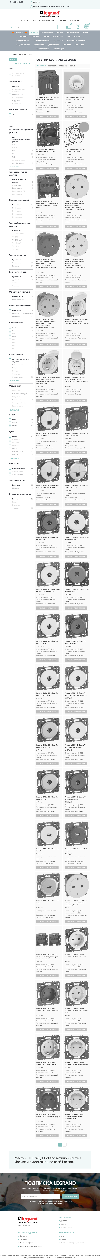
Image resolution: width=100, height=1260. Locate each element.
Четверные (16, 286)
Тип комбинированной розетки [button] (20, 224)
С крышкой (16, 400)
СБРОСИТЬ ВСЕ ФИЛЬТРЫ (21, 64)
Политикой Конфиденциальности (61, 1201)
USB (13, 157)
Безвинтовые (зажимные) (21, 313)
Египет (14, 502)
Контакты (74, 21)
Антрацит (16, 442)
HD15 (14, 145)
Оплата (63, 1224)
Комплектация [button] (16, 355)
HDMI (14, 148)
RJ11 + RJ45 (16, 231)
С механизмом (17, 377)
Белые (14, 436)
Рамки (85, 32)
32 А (14, 121)
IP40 (14, 336)
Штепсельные (17, 406)
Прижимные (16, 310)
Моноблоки (16, 391)
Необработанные (18, 468)
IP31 (14, 333)
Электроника (39, 45)
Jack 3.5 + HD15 (18, 234)
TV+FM (15, 237)
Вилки (46, 36)
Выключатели (47, 32)
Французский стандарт (20, 403)
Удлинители (58, 40)
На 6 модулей (17, 214)
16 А (14, 114)
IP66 (14, 349)
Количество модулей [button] (19, 200)
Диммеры (36, 36)
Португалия (16, 505)
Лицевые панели (23, 45)
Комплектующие (43, 49)
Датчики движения (42, 40)
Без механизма (17, 365)
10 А (14, 117)
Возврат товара (66, 1227)
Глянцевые (16, 485)
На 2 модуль (16, 208)
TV (13, 154)
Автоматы (24, 36)
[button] (78, 26)
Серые (14, 448)
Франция (15, 508)
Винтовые (16, 317)
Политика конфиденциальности (72, 1243)
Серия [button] (12, 415)
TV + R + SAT (16, 243)
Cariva (14, 422)
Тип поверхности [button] (17, 481)
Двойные (15, 280)
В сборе (15, 371)
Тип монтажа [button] (15, 82)
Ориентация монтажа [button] (19, 292)
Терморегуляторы (22, 40)
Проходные (16, 260)
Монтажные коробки (76, 40)
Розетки (34, 32)
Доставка (63, 1221)
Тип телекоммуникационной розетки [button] (21, 130)
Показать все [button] (14, 167)
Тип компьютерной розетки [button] (18, 173)
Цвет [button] (11, 432)
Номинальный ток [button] (18, 110)
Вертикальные (17, 297)
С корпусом (16, 374)
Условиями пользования (47, 1203)
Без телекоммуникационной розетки (21, 139)
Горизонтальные (18, 300)
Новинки (62, 21)
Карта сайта (24, 1239)
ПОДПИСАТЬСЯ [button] (70, 1196)
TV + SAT (15, 249)
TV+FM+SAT (16, 240)
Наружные (16, 101)
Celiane (14, 425)
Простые (15, 266)
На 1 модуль (16, 205)
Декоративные (17, 471)
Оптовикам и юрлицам (43, 21)
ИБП (68, 36)
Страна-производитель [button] (20, 494)
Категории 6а (17, 194)
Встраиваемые (17, 94)
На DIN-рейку (17, 98)
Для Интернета (18, 163)
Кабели (60, 32)
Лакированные (17, 474)
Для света (67, 45)
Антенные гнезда (18, 160)
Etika (14, 419)
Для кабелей (53, 45)
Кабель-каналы (73, 32)
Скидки (63, 1239)
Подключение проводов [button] (20, 306)
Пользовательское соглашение (31, 1246)
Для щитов (79, 45)
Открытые (16, 397)
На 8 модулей (17, 217)
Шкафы (77, 36)
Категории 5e (17, 188)
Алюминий (16, 439)
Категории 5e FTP (18, 191)
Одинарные (16, 277)
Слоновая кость (18, 452)
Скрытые (15, 86)
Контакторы (58, 36)
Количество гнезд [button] (17, 272)
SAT (13, 151)
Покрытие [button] (14, 464)
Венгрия (15, 499)
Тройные (15, 283)
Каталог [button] (25, 21)
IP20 (14, 327)
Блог (62, 1236)
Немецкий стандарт (19, 394)
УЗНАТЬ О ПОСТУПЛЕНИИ (47, 116)
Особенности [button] (15, 386)
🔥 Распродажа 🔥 (19, 32)
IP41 (14, 339)
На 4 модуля (16, 211)
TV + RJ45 (15, 246)
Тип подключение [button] (17, 255)
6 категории (16, 185)
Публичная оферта (26, 1243)
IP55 (14, 346)
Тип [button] (10, 69)
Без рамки (16, 368)
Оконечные (16, 263)
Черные (15, 455)
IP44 (14, 342)
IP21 (14, 330)
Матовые (15, 488)
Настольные (16, 104)
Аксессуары (59, 49)
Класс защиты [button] (16, 323)
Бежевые (15, 445)
